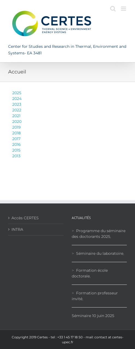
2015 (16, 150)
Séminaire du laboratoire (99, 253)
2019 (16, 127)
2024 (17, 98)
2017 (16, 138)
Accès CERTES (25, 217)
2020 (17, 121)
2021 (16, 115)
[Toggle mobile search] (113, 8)
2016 (16, 144)
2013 (16, 155)
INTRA (17, 229)
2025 (16, 92)
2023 (16, 104)
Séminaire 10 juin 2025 (93, 315)
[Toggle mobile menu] (124, 8)
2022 (16, 110)
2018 (16, 133)
